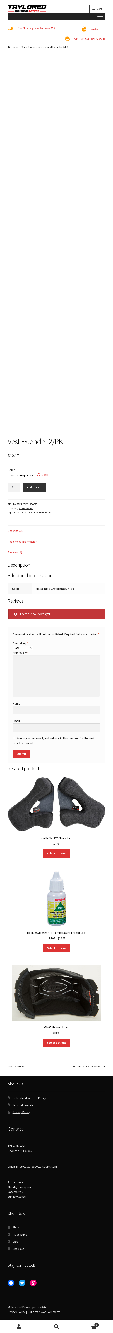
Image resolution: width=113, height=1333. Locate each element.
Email (17, 721)
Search (56, 1326)
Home (15, 47)
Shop (16, 1227)
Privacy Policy (21, 1112)
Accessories (37, 47)
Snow (24, 47)
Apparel (33, 512)
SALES (94, 28)
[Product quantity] (14, 487)
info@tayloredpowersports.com (36, 1166)
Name (17, 703)
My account (20, 1234)
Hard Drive (45, 512)
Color (11, 470)
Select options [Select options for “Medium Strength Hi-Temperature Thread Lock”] (56, 948)
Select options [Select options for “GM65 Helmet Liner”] (56, 1042)
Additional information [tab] (22, 541)
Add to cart (34, 487)
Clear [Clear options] (45, 474)
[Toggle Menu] (100, 16)
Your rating (20, 643)
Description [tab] (15, 531)
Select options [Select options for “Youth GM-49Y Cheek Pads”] (56, 853)
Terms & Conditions (25, 1105)
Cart (15, 1241)
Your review (20, 652)
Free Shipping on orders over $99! (36, 28)
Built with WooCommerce (44, 1312)
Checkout (19, 1249)
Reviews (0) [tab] (15, 552)
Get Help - (89, 38)
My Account (19, 1326)
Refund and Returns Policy (29, 1098)
